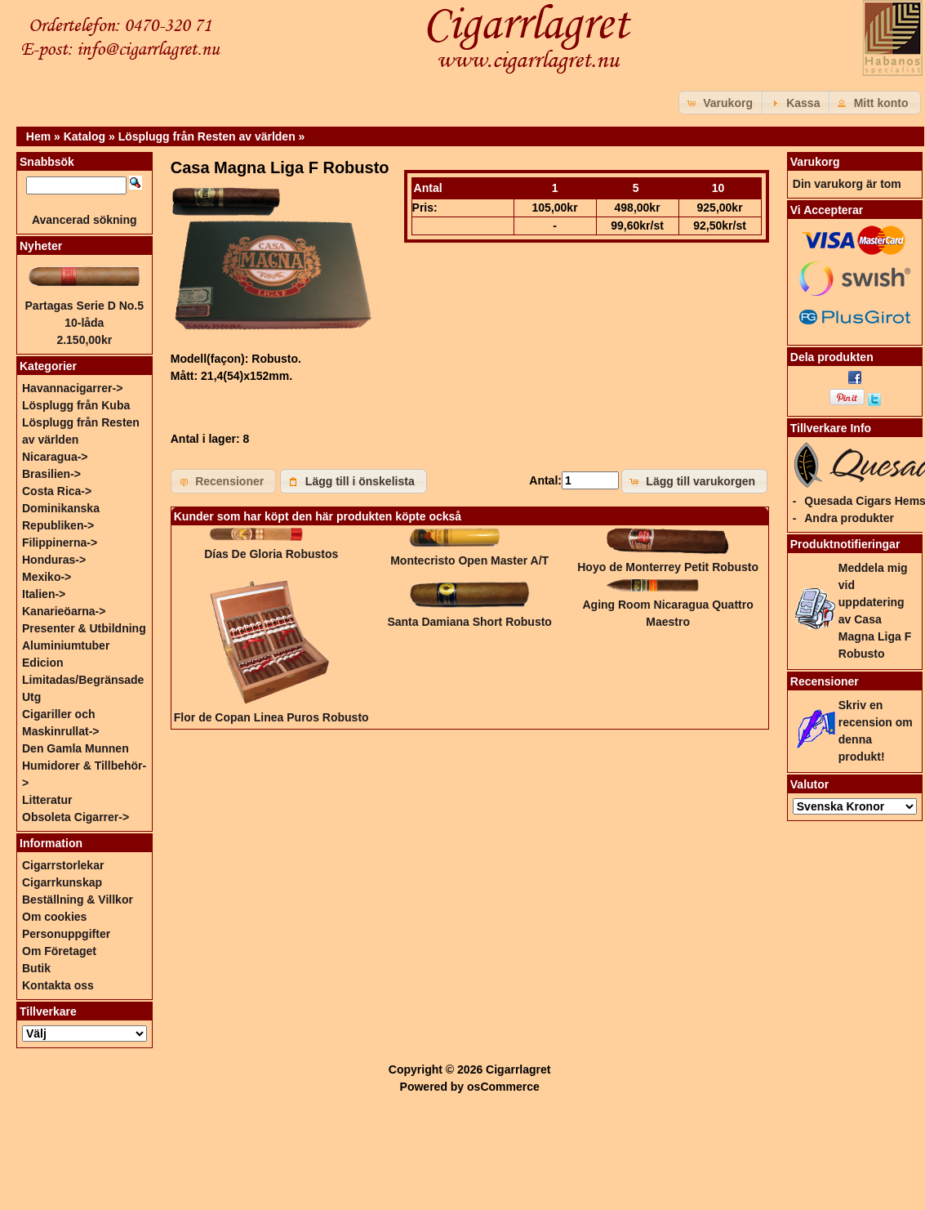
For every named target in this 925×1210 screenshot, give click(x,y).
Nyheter (41, 245)
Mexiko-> (46, 576)
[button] (721, 102)
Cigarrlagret (518, 1069)
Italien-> (43, 594)
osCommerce (503, 1086)
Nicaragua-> (55, 456)
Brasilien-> (51, 473)
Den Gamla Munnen (75, 748)
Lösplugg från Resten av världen (207, 136)
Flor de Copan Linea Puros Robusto (271, 717)
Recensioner (824, 681)
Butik (36, 968)
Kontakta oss (58, 985)
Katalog (84, 136)
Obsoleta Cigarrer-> (75, 817)
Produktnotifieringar (845, 544)
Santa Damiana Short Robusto (469, 621)
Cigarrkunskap (62, 882)
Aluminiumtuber (65, 645)
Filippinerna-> (59, 542)
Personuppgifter (66, 933)
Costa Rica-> (56, 491)
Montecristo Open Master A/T (469, 560)
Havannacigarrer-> (72, 388)
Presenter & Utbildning (84, 628)
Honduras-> (54, 559)
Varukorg (815, 161)
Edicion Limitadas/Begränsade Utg (83, 679)
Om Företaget (59, 951)
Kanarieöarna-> (63, 611)
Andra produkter (849, 518)
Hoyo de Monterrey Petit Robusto (667, 567)
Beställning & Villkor (77, 899)
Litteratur (47, 799)
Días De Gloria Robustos (271, 553)
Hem (38, 136)
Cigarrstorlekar (63, 865)
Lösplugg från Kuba (76, 405)
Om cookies (54, 916)
